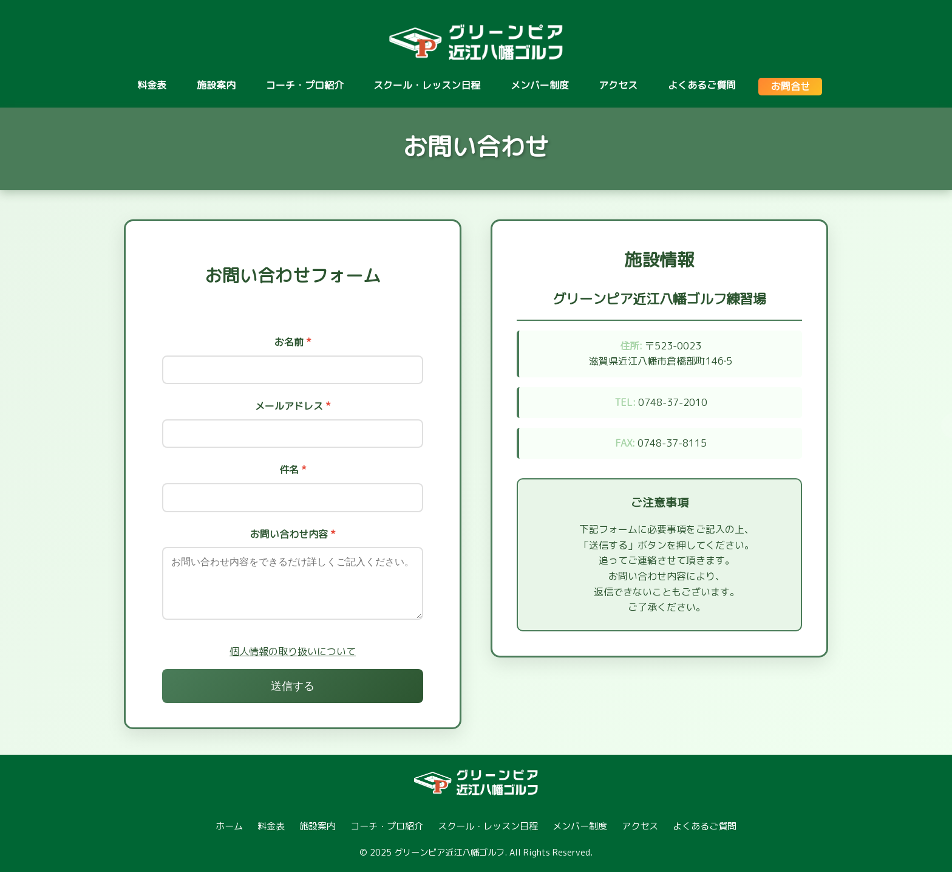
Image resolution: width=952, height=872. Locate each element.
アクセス (618, 85)
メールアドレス (293, 406)
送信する (292, 686)
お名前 (292, 342)
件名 (293, 469)
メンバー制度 (540, 85)
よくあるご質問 (702, 85)
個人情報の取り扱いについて (292, 651)
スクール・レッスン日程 (426, 85)
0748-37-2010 (672, 402)
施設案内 (216, 85)
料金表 (151, 85)
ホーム (229, 826)
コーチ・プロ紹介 (305, 85)
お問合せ (790, 86)
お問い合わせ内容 (293, 534)
